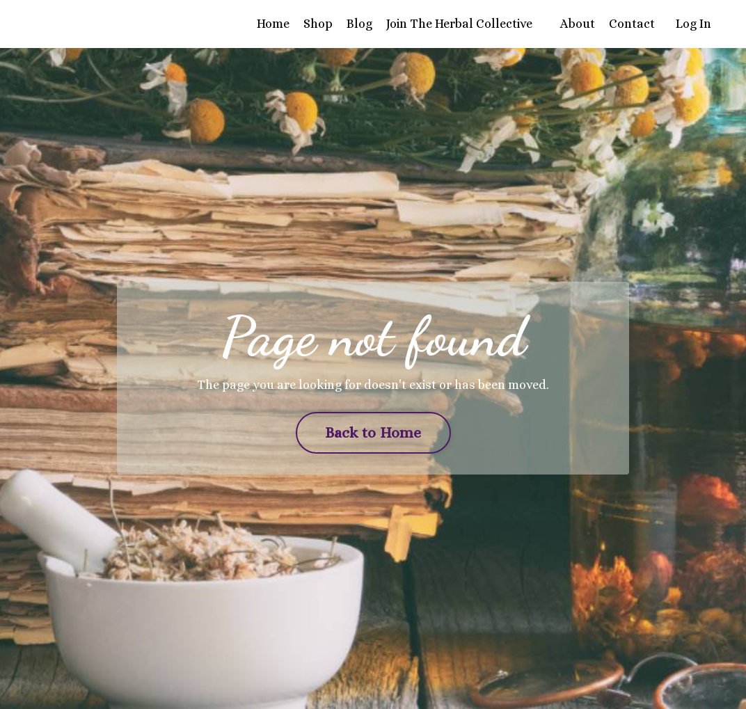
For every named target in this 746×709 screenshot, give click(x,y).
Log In (693, 24)
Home (273, 24)
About (577, 24)
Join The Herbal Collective (459, 24)
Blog (359, 24)
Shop (318, 24)
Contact (632, 24)
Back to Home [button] (373, 432)
